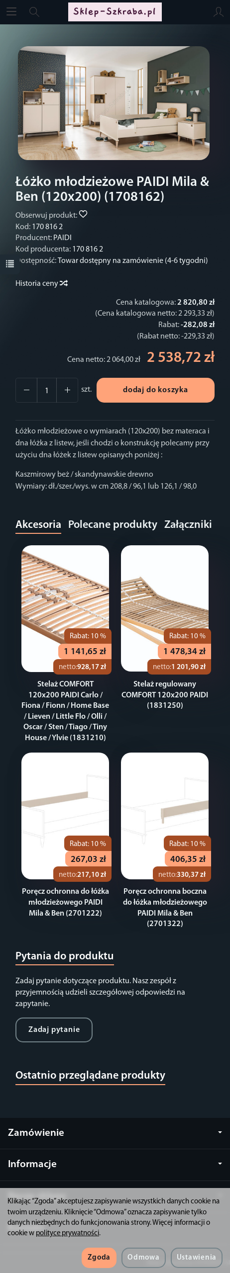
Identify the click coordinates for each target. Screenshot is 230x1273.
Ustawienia (197, 1258)
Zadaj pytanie (54, 1030)
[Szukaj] (34, 12)
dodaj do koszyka (155, 390)
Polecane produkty (112, 525)
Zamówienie (115, 1133)
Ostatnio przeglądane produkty (90, 1076)
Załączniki (188, 525)
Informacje (115, 1164)
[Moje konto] (218, 12)
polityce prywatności (67, 1233)
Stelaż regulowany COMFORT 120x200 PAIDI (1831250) (164, 695)
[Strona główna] (115, 12)
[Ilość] (47, 390)
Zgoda (99, 1258)
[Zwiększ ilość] (26, 390)
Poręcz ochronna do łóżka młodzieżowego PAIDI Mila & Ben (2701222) (65, 902)
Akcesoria (38, 525)
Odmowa (143, 1258)
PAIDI (62, 238)
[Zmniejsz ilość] (67, 390)
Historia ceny (41, 284)
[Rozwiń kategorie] (11, 12)
